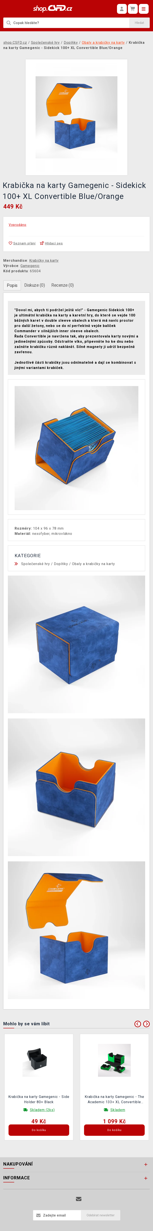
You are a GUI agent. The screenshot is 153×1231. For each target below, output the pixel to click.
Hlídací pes (51, 243)
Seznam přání (22, 243)
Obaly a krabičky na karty (93, 564)
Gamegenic (30, 266)
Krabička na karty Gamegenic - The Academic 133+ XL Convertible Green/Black (114, 1100)
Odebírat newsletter (101, 1215)
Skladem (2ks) (42, 1110)
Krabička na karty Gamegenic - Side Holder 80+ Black (38, 1099)
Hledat (139, 23)
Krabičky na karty (44, 260)
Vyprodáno (17, 225)
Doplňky (61, 564)
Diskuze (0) (34, 285)
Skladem (117, 1110)
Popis (12, 285)
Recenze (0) (62, 285)
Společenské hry (35, 564)
